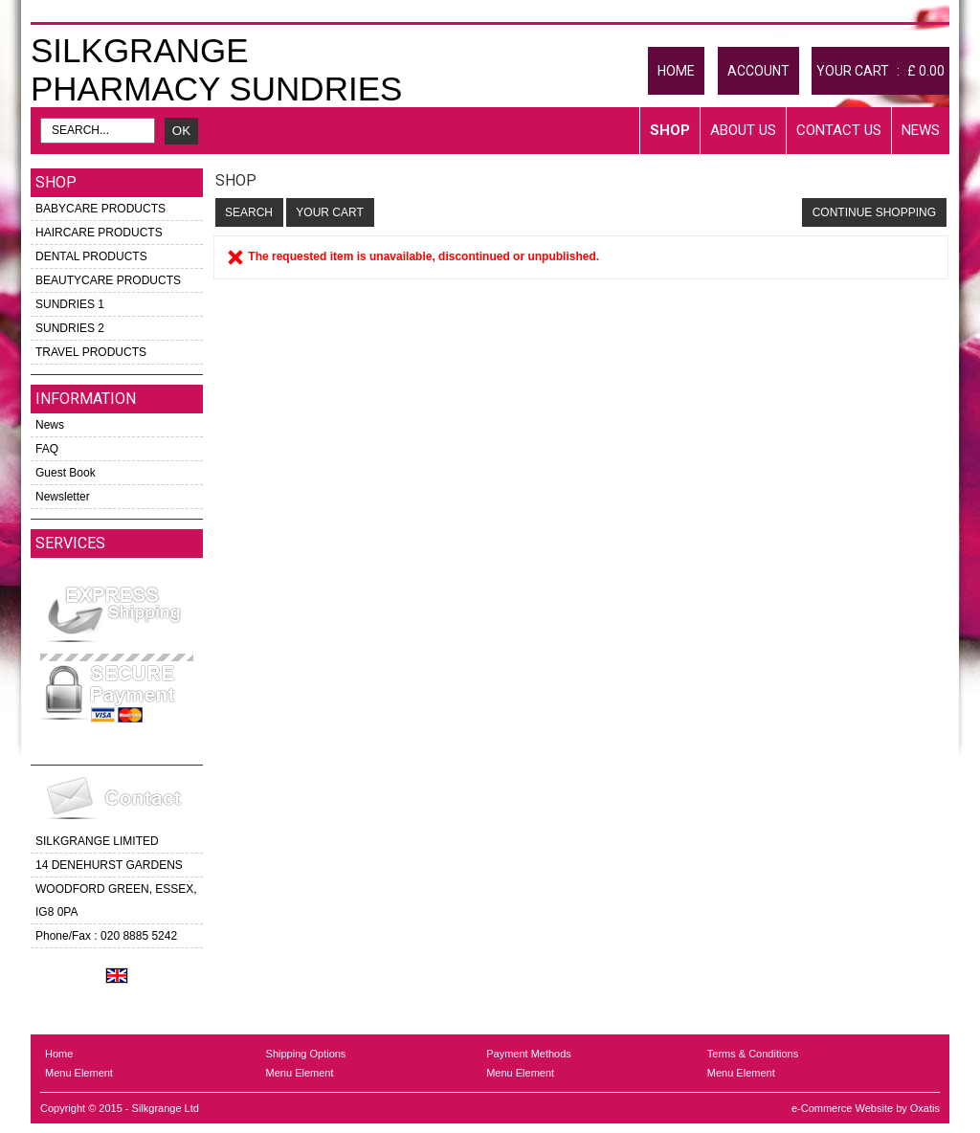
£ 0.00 (926, 70)
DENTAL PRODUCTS (91, 256)
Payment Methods (528, 1053)
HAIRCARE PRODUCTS (99, 232)
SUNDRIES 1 (69, 304)
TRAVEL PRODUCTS (90, 352)
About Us (743, 130)
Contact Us (838, 130)
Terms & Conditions (752, 1053)
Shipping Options (306, 1053)
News (921, 130)
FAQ (46, 448)
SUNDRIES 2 (69, 328)
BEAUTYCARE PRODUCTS (108, 280)
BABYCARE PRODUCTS (100, 208)
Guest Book (65, 472)
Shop (670, 130)
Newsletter (62, 496)
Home (59, 1053)
